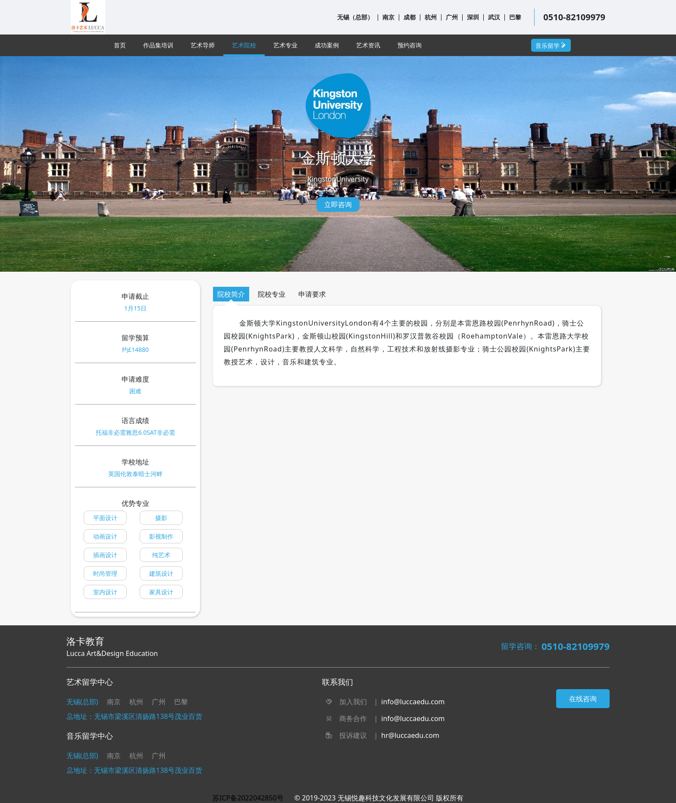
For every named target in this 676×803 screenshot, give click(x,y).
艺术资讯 (368, 45)
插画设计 (105, 555)
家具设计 (161, 592)
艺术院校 (244, 45)
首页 (120, 45)
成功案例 (327, 45)
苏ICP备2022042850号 (248, 798)
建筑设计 (161, 573)
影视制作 (161, 536)
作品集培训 (158, 45)
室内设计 (105, 592)
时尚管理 (105, 573)
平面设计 (105, 518)
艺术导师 (203, 45)
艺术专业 (285, 45)
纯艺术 (161, 555)
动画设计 (105, 536)
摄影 (161, 518)
